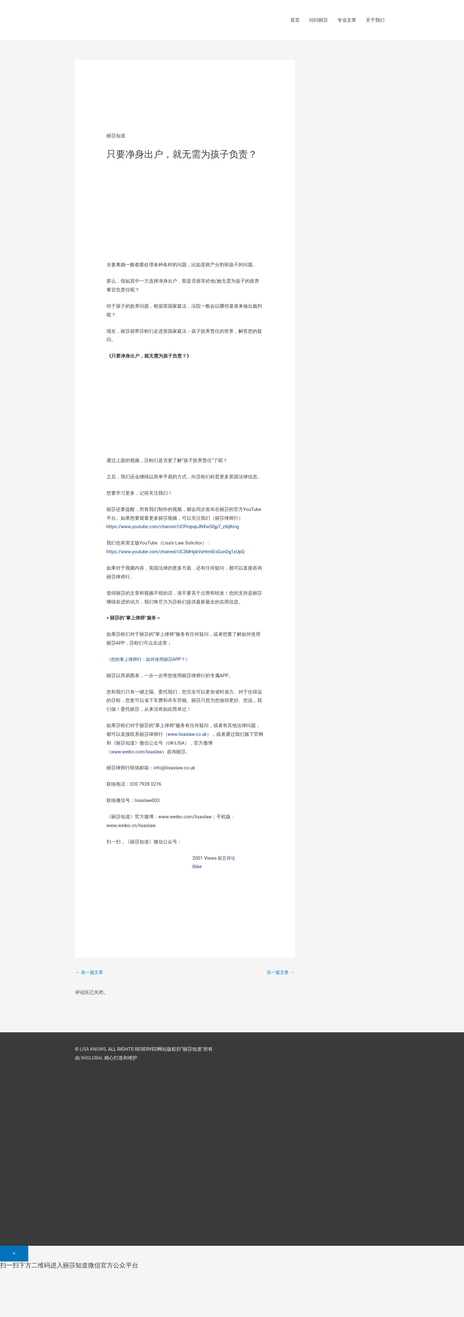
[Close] (14, 1254)
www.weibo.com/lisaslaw (138, 752)
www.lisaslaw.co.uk (188, 734)
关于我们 (375, 20)
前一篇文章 (90, 973)
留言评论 (227, 858)
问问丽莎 (318, 20)
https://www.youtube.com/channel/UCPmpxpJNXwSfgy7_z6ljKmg (175, 527)
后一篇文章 (279, 973)
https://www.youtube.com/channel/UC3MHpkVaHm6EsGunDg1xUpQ (178, 552)
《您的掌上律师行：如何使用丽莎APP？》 (151, 659)
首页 (295, 20)
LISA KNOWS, (94, 1050)
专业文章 (346, 20)
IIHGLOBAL (92, 1059)
